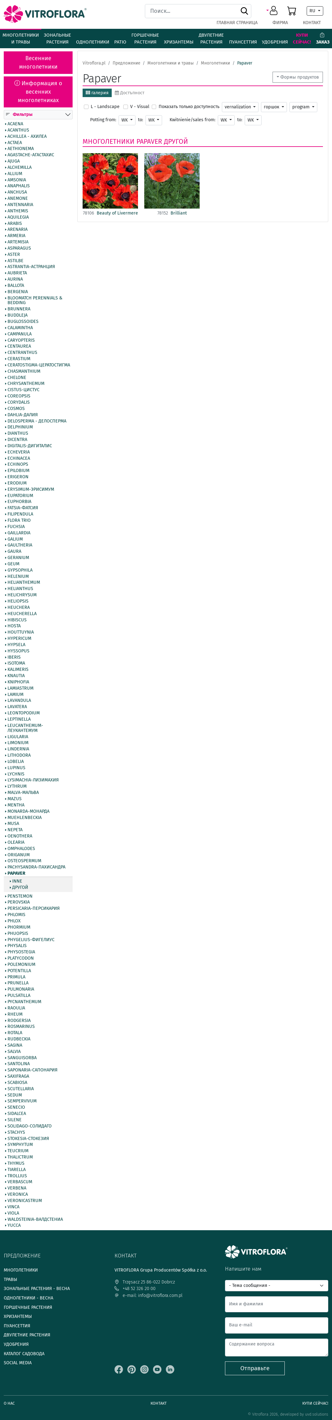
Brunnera (19, 309)
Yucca (14, 1225)
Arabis (15, 223)
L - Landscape (105, 106)
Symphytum (20, 1145)
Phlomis (16, 914)
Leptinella (19, 719)
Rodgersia (19, 1020)
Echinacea (19, 458)
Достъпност (129, 93)
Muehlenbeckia (25, 817)
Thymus (16, 1163)
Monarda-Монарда (28, 811)
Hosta (14, 626)
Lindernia (18, 749)
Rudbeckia (19, 1039)
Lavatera (17, 707)
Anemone (18, 198)
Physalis (17, 946)
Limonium (18, 743)
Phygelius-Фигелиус (31, 939)
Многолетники (109, 141)
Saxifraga (18, 1076)
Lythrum (17, 786)
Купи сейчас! (302, 38)
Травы (10, 1279)
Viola (13, 1213)
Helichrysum (22, 595)
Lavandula (19, 700)
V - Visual (139, 106)
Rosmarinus (21, 1026)
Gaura (14, 551)
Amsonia (17, 180)
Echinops (18, 464)
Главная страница (237, 22)
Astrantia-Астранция (31, 267)
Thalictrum (20, 1157)
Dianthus (18, 433)
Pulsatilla (19, 995)
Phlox (14, 921)
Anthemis (18, 211)
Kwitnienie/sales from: (192, 119)
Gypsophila (20, 570)
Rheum (15, 1014)
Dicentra (17, 439)
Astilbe (15, 260)
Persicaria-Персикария (34, 908)
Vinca (13, 1207)
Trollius (17, 1176)
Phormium (19, 927)
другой (20, 887)
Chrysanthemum (26, 383)
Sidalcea (17, 1113)
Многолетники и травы (21, 38)
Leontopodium (24, 713)
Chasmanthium (24, 371)
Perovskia (19, 902)
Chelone (17, 377)
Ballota (16, 285)
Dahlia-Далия (23, 414)
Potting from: (103, 119)
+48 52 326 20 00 (135, 1288)
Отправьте (254, 1368)
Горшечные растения (145, 38)
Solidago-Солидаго (30, 1126)
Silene (15, 1119)
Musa (13, 824)
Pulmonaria (21, 989)
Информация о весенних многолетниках (38, 92)
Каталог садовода (24, 1353)
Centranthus (22, 352)
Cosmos (16, 408)
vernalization (238, 107)
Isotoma (16, 663)
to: (140, 119)
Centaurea (19, 346)
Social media (18, 1363)
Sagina (15, 1045)
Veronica (18, 1194)
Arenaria (18, 229)
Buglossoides (23, 321)
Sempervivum (22, 1101)
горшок (272, 107)
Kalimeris (18, 669)
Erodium (17, 483)
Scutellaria (21, 1088)
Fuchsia (16, 526)
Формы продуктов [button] (299, 77)
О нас (9, 1403)
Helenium (18, 576)
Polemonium (21, 964)
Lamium (15, 694)
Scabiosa (17, 1082)
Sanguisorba (22, 1057)
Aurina (15, 279)
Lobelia (16, 761)
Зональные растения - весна (37, 1288)
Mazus (15, 798)
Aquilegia (18, 217)
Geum (13, 564)
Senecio (16, 1107)
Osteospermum (24, 861)
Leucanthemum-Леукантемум (25, 728)
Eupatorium (20, 495)
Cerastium (19, 358)
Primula (16, 977)
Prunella (18, 983)
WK (125, 120)
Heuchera (19, 607)
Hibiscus (17, 620)
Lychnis (16, 774)
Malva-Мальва (23, 792)
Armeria (16, 235)
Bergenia (18, 291)
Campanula (20, 334)
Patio (120, 42)
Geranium (18, 557)
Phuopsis (18, 933)
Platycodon (21, 958)
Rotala (15, 1032)
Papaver (16, 873)
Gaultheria (20, 545)
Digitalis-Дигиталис (30, 445)
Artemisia (18, 242)
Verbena (17, 1188)
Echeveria (19, 452)
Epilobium (18, 470)
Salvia (14, 1051)
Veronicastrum (25, 1200)
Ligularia (18, 736)
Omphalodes (21, 848)
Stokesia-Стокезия (28, 1138)
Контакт (312, 22)
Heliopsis (18, 601)
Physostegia (21, 952)
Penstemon (20, 896)
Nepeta (15, 829)
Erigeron (18, 476)
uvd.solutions (316, 1414)
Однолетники (92, 42)
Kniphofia (18, 682)
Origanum (19, 855)
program (301, 107)
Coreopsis (19, 396)
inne (17, 881)
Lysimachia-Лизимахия (33, 780)
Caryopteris (21, 340)
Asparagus (19, 248)
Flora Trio (19, 520)
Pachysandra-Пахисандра (36, 867)
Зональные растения (57, 38)
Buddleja (18, 315)
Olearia (16, 842)
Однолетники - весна (28, 1298)
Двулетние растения (211, 38)
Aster (14, 254)
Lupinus (16, 767)
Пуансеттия (243, 42)
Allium (15, 173)
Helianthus (20, 588)
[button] (273, 11)
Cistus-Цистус (23, 389)
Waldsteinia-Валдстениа (35, 1219)
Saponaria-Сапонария (33, 1070)
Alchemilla (20, 167)
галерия (97, 93)
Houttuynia (21, 632)
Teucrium (18, 1150)
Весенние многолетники (38, 62)
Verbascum (20, 1182)
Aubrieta (17, 273)
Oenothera (20, 836)
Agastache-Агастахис (31, 155)
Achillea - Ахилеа (27, 136)
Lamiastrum (20, 688)
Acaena (15, 124)
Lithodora (19, 755)
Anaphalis (19, 186)
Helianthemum (24, 582)
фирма (280, 22)
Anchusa (17, 192)
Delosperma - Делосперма (37, 421)
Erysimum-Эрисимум (31, 489)
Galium (15, 539)
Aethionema (21, 149)
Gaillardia (19, 533)
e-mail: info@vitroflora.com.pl (148, 1295)
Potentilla (19, 970)
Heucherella (22, 613)
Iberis (14, 657)
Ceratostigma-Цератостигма (39, 365)
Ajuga (14, 161)
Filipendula (20, 514)
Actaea (15, 142)
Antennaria (20, 204)
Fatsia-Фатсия (23, 508)
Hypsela (16, 644)
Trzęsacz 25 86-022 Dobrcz (145, 1282)
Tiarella (17, 1169)
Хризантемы (178, 42)
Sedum (15, 1095)
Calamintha (20, 327)
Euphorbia (19, 502)
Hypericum (19, 638)
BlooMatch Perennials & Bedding (35, 301)
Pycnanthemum (24, 1001)
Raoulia (16, 1008)
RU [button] (313, 10)
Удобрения (275, 42)
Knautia (16, 675)
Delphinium (20, 427)
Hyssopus (18, 651)
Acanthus (18, 130)
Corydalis (19, 402)
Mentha (16, 805)
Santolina (19, 1064)
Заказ (322, 38)
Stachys (16, 1132)
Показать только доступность (189, 106)
